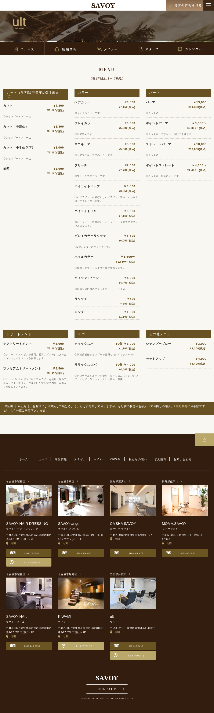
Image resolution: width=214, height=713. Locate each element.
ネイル (98, 459)
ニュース (42, 459)
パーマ (154, 92)
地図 (11, 543)
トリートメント (19, 334)
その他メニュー (161, 334)
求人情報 (160, 459)
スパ (81, 334)
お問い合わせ (182, 459)
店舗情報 (61, 459)
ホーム (24, 459)
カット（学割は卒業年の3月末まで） (32, 94)
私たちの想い (137, 459)
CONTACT (107, 689)
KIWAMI (115, 459)
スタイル (80, 459)
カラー (83, 92)
